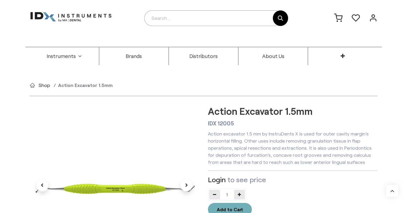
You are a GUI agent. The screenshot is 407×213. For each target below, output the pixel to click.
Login (217, 179)
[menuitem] (64, 56)
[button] (42, 185)
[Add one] (239, 194)
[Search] (280, 18)
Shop (44, 85)
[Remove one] (214, 194)
